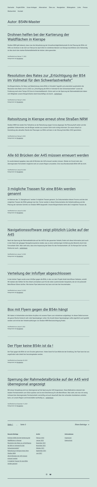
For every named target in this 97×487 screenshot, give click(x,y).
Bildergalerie (71, 7)
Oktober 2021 (40, 448)
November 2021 (41, 445)
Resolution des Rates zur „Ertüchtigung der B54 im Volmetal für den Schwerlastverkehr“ (19, 445)
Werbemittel (12, 11)
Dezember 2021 (41, 443)
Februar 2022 (40, 438)
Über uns (52, 7)
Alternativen (43, 7)
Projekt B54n (20, 7)
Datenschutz (68, 440)
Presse (85, 7)
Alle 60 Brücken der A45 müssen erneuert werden (48, 155)
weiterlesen (58, 94)
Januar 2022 (40, 440)
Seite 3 (23, 425)
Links (79, 7)
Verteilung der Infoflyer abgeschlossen (39, 273)
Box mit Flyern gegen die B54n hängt (38, 309)
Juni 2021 (39, 453)
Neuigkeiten (61, 7)
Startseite (11, 7)
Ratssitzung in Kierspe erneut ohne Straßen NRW (48, 119)
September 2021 (41, 451)
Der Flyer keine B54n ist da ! (30, 346)
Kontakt (20, 11)
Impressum (68, 438)
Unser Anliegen (32, 7)
